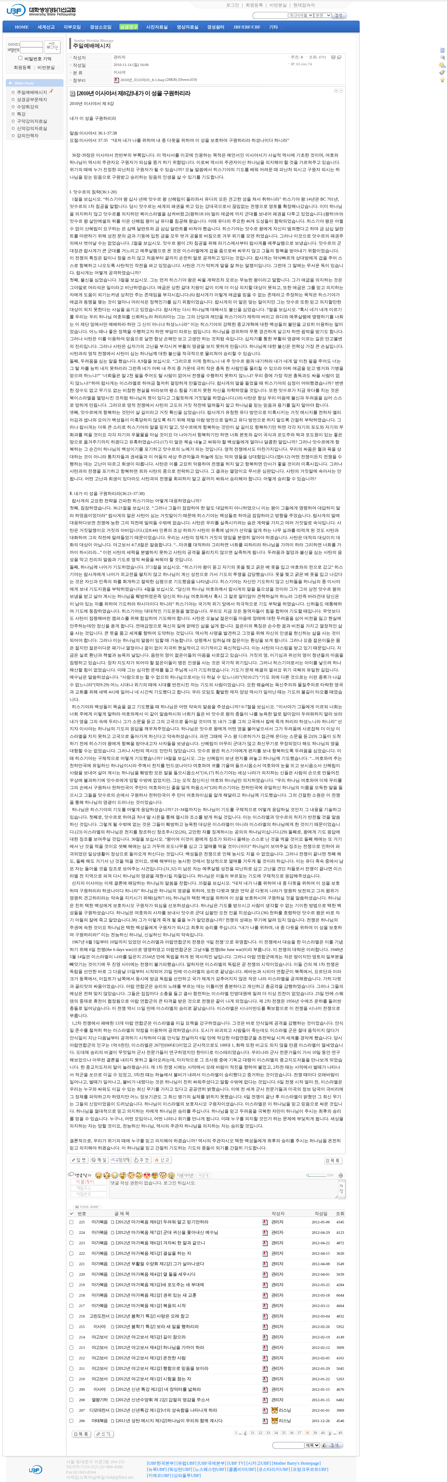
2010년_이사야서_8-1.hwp (139, 80)
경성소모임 (100, 27)
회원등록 (254, 5)
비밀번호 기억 (38, 58)
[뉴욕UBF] (157, 1469)
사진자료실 (157, 27)
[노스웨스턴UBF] (209, 1469)
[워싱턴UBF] (180, 1469)
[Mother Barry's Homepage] (296, 1463)
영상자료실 (187, 27)
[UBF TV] (236, 1463)
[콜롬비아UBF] (241, 1469)
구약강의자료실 (32, 121)
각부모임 (72, 27)
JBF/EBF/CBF (246, 27)
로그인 (232, 5)
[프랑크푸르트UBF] (309, 1469)
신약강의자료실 (32, 128)
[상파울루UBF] (186, 1475)
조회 (340, 1213)
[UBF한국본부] (161, 1463)
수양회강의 (28, 106)
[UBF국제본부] (212, 1463)
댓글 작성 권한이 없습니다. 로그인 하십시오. (223, 1189)
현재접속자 (304, 5)
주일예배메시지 (32, 92)
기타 (273, 27)
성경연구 (128, 27)
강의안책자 (28, 135)
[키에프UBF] (159, 1475)
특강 (21, 114)
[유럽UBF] (186, 1463)
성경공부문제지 (32, 99)
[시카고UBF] (258, 1463)
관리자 (120, 57)
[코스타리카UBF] (273, 1469)
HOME (22, 27)
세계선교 (46, 27)
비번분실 (278, 5)
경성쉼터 (215, 27)
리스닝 (281, 1410)
